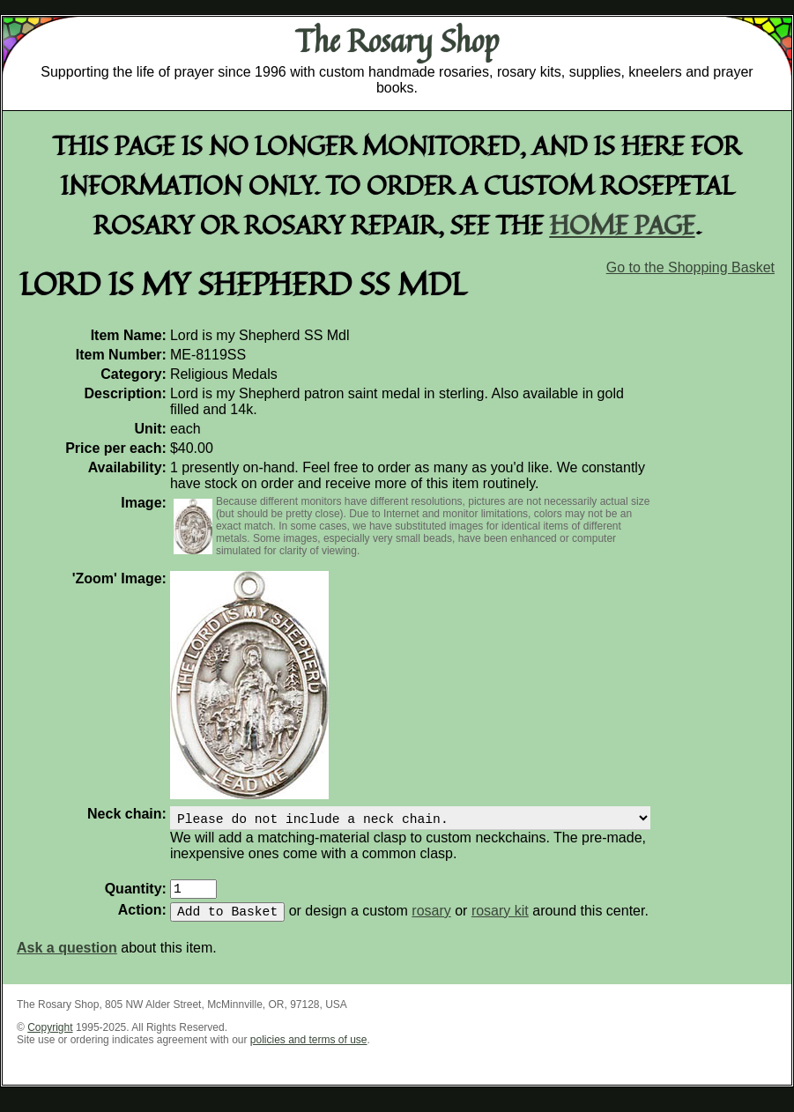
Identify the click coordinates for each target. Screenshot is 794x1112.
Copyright (49, 1038)
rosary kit (500, 921)
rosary (431, 921)
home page (622, 224)
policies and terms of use (308, 1050)
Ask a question (67, 958)
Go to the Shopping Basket (690, 267)
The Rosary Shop (397, 40)
